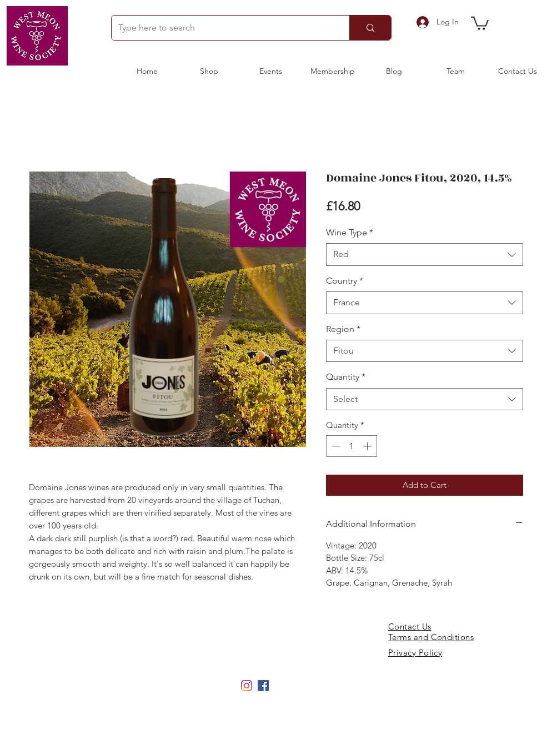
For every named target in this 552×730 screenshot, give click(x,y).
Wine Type (349, 232)
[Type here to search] (222, 28)
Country (344, 280)
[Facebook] (263, 685)
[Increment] (368, 446)
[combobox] (424, 254)
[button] (480, 22)
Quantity (345, 376)
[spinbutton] (352, 446)
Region (343, 329)
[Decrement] (335, 446)
